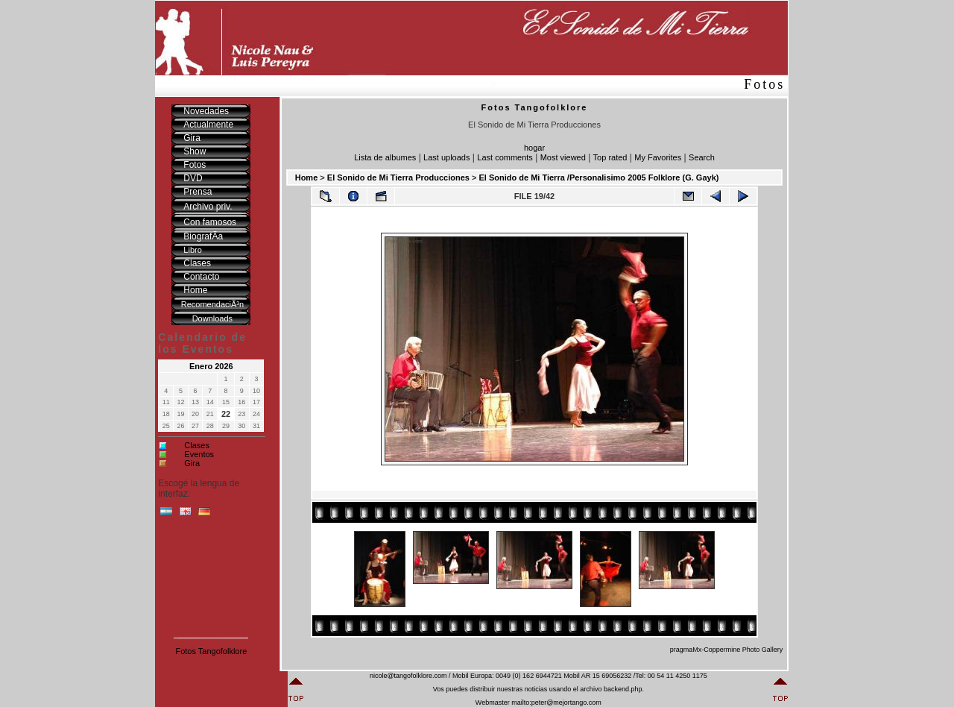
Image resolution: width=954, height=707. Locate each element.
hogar (534, 147)
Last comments (505, 157)
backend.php (623, 689)
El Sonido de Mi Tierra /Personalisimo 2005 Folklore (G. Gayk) (598, 177)
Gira (192, 463)
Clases (196, 445)
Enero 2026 (211, 366)
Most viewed (563, 157)
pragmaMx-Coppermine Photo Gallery (726, 649)
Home (306, 177)
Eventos (199, 454)
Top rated (610, 157)
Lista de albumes (385, 157)
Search (702, 157)
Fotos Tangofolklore (211, 651)
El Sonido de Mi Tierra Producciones (398, 177)
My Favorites (657, 157)
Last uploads (446, 157)
